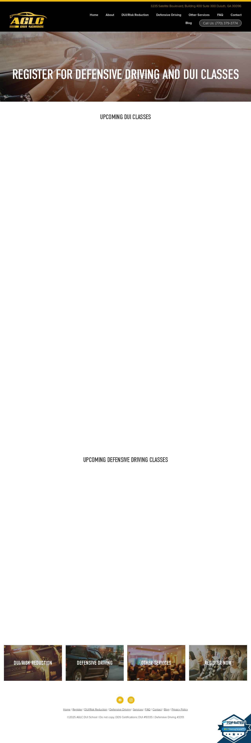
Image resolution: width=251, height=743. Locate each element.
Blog (189, 23)
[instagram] (131, 700)
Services (138, 709)
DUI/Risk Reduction (135, 15)
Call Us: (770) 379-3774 (220, 23)
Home (94, 15)
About (110, 15)
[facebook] (120, 700)
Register (77, 709)
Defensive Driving (168, 15)
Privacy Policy (180, 709)
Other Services (199, 15)
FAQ (220, 15)
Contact (236, 15)
